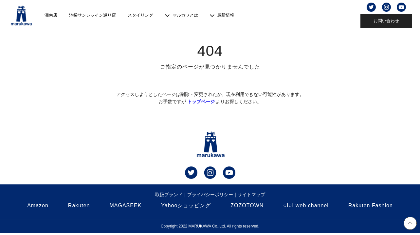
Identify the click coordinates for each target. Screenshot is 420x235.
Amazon (37, 205)
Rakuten (79, 205)
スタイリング (140, 15)
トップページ (201, 101)
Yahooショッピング (186, 205)
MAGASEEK (125, 205)
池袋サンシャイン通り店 (92, 15)
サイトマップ (251, 194)
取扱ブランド (169, 194)
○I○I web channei (306, 205)
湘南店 (51, 15)
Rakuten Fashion (370, 205)
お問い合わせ (386, 20)
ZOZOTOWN (247, 205)
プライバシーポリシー (210, 194)
